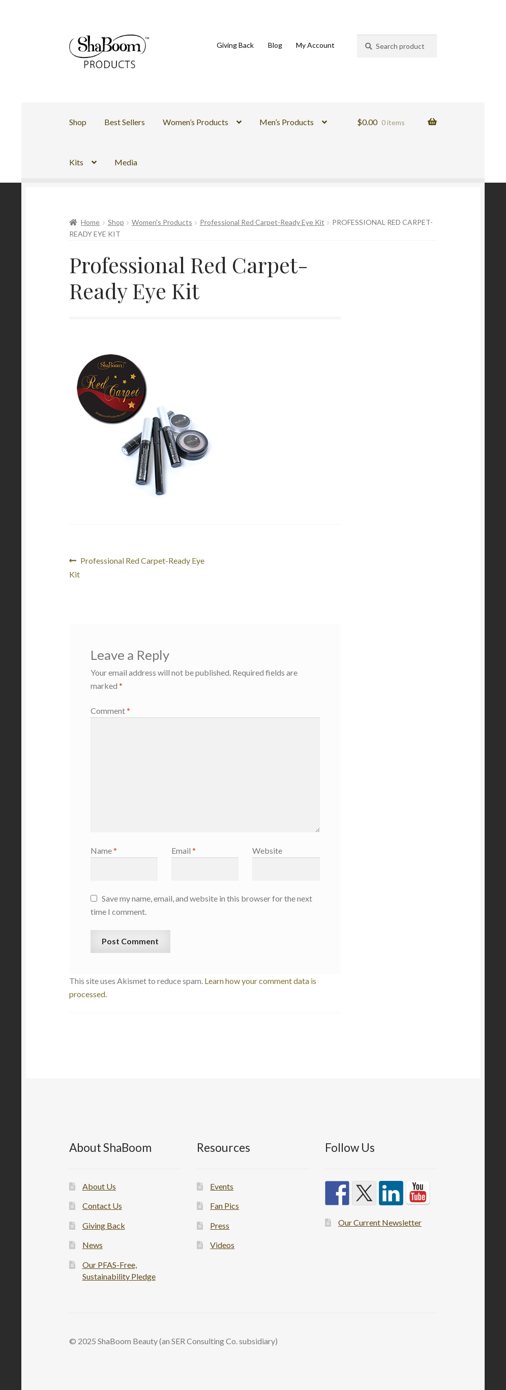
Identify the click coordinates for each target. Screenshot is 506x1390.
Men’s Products (286, 122)
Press (219, 1225)
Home (90, 222)
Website (267, 850)
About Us (99, 1186)
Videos (222, 1245)
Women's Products (162, 222)
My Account (315, 45)
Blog (275, 45)
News (92, 1245)
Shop (77, 122)
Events (221, 1186)
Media (125, 162)
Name (104, 850)
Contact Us (102, 1205)
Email (183, 850)
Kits (76, 162)
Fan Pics (224, 1205)
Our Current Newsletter (380, 1222)
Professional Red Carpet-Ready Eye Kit (262, 222)
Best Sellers (124, 122)
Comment (110, 710)
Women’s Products (195, 122)
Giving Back (235, 45)
